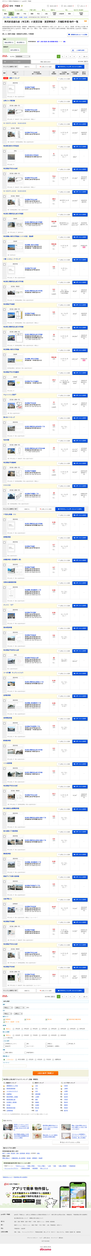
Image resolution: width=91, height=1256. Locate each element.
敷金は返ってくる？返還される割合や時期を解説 (50, 1135)
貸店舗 (28, 1019)
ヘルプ (40, 1237)
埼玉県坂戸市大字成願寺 (11, 372)
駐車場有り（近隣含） (54, 1046)
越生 (38, 1153)
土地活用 (23, 1228)
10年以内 (44, 1028)
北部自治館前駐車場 (9, 582)
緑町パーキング (14, 78)
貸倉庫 (40, 1158)
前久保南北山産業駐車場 (11, 808)
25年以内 (72, 1028)
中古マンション (20, 1166)
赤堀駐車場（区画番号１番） (12, 559)
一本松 (8, 1153)
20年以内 (63, 1028)
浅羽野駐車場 (7, 718)
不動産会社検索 (25, 1168)
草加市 (66, 1107)
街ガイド (53, 1232)
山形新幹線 (10, 1110)
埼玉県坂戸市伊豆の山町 (11, 650)
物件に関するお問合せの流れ (58, 1214)
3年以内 (26, 1028)
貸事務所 (8, 1019)
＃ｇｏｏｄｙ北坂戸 (9, 394)
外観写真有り (30, 1052)
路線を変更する (9, 42)
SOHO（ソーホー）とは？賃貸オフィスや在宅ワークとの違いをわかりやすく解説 (21, 1127)
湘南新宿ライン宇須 (12, 1085)
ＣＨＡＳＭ (6, 485)
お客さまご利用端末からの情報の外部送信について (38, 1214)
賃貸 (54, 1166)
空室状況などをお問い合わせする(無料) (70, 66)
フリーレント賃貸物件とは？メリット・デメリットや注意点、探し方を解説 (79, 1135)
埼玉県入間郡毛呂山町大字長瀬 (13, 327)
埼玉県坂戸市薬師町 (9, 462)
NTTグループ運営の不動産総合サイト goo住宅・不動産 (16, 1)
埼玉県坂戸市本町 (9, 966)
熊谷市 (66, 1102)
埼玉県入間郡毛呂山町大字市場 (13, 281)
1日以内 (31, 1059)
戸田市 (66, 1099)
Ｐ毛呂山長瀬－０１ (9, 514)
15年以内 (54, 1028)
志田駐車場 (6, 695)
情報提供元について (7, 1177)
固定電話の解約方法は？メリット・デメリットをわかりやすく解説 (50, 1127)
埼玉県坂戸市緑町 (9, 304)
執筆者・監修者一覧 (70, 1232)
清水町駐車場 (7, 627)
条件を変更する (14, 50)
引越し (19, 1232)
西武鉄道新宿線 (11, 1088)
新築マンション (18, 1225)
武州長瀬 (22, 1153)
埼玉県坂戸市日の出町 (10, 168)
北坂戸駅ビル (7, 899)
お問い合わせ (46, 1237)
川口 (36, 1088)
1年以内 (17, 1028)
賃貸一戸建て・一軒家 (30, 1221)
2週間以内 (58, 1059)
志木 (36, 1091)
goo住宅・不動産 (5, 1214)
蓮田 (36, 1099)
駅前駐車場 (6, 740)
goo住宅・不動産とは (19, 1214)
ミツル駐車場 (7, 763)
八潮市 (66, 1091)
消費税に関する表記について (36, 1218)
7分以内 (35, 1035)
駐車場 (47, 1221)
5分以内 (26, 1035)
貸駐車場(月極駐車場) (75, 1019)
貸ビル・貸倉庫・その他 (12, 1022)
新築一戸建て (31, 1166)
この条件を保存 (80, 50)
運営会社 (61, 1237)
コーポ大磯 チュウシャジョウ (13, 672)
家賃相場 (35, 1168)
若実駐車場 (6, 537)
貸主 (28, 1007)
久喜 (36, 1110)
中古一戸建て (41, 1166)
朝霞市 (66, 1105)
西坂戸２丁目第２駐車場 (11, 876)
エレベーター (30, 1046)
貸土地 (49, 1019)
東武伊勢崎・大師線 (12, 1096)
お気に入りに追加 (45, 66)
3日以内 (39, 1059)
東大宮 (37, 1107)
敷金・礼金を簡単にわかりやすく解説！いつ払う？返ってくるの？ (79, 1127)
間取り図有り (9, 1052)
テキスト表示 (16, 62)
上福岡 (37, 1096)
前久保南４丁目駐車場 (10, 831)
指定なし (8, 1028)
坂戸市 (66, 1110)
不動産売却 (17, 1228)
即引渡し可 (72, 1043)
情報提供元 (69, 1214)
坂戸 (3, 1153)
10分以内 (44, 1035)
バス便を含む (9, 1037)
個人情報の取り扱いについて (21, 1218)
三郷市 (66, 1088)
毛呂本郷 (6, 440)
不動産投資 (72, 1166)
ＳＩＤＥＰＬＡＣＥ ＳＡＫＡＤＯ (14, 123)
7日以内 (48, 1059)
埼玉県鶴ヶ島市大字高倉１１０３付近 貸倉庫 (18, 236)
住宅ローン (59, 1225)
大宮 (36, 1085)
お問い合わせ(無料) (80, 78)
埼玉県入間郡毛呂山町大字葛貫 (13, 213)
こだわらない (10, 1059)
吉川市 (66, 1094)
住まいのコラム (60, 1232)
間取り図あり (6, 1158)
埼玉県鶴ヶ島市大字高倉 (11, 349)
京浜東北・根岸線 (12, 1102)
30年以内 (82, 1028)
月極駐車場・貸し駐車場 (18, 1158)
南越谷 (37, 1102)
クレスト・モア (8, 605)
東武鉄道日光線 (11, 1107)
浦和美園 (37, 1094)
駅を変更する (20, 42)
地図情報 (78, 1232)
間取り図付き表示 (45, 62)
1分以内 (17, 1035)
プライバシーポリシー (32, 1237)
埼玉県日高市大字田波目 (11, 146)
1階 (28, 1043)
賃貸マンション (41, 1221)
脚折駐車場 (6, 853)
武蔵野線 (9, 1094)
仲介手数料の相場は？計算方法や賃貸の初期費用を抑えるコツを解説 (21, 1135)
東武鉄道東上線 (11, 1099)
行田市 (66, 1085)
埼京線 (8, 1105)
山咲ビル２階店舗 (9, 100)
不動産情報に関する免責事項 (20, 1177)
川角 (17, 1153)
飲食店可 (8, 1046)
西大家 (13, 1153)
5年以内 (35, 1028)
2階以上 (50, 1043)
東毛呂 (28, 1153)
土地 (49, 1166)
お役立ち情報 (4, 1231)
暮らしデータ (44, 1168)
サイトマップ (54, 1237)
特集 (15, 1232)
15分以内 (54, 1035)
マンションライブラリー (11, 1168)
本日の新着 (21, 1059)
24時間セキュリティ (11, 1043)
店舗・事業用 (62, 1166)
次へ (85, 56)
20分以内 (63, 1035)
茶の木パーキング (9, 417)
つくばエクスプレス (12, 1091)
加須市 (66, 1096)
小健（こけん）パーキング (11, 259)
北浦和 (37, 1105)
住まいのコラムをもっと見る (71, 1142)
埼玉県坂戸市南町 (9, 921)
